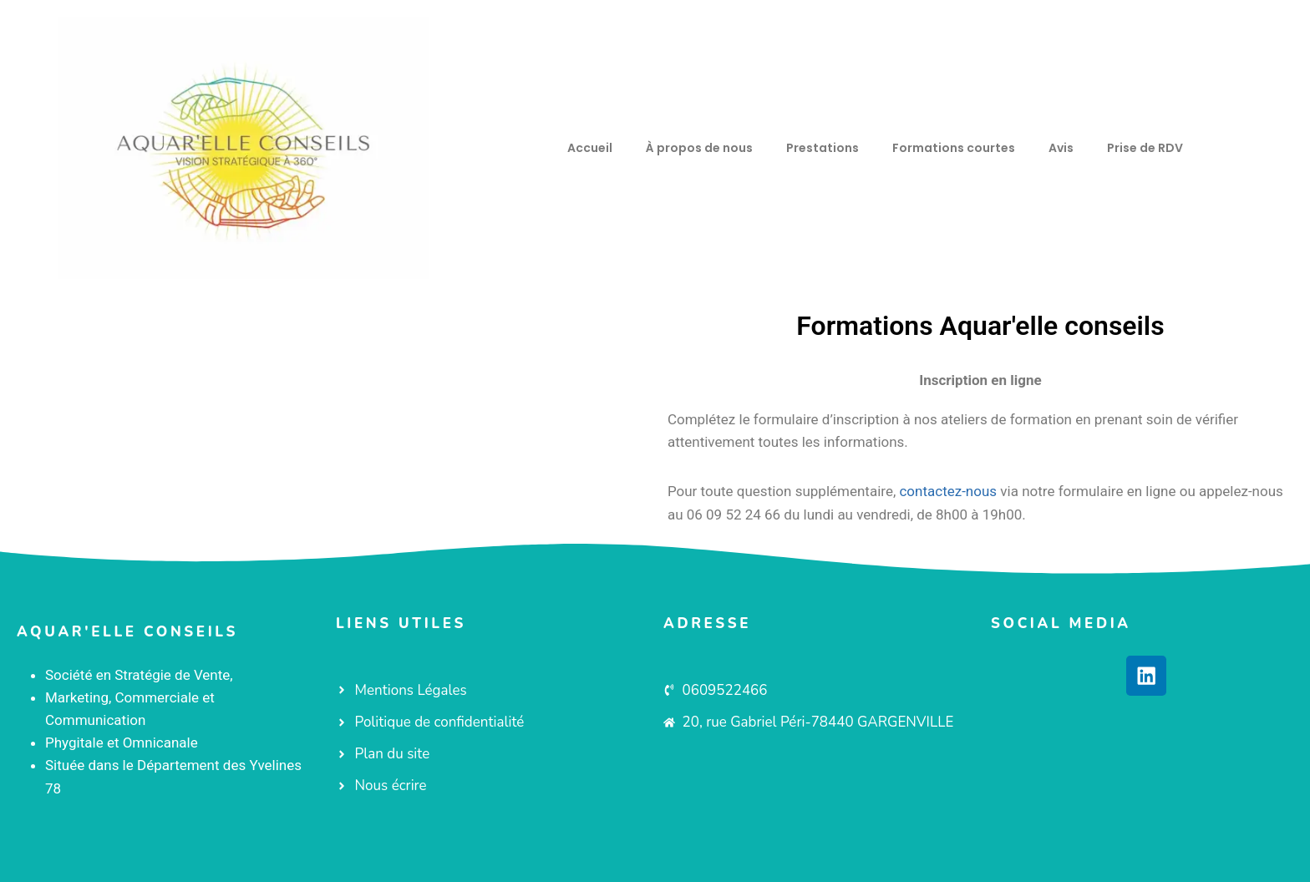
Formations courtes (953, 147)
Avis (1061, 147)
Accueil (589, 147)
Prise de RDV (1145, 147)
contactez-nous (948, 491)
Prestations (822, 147)
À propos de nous (699, 147)
